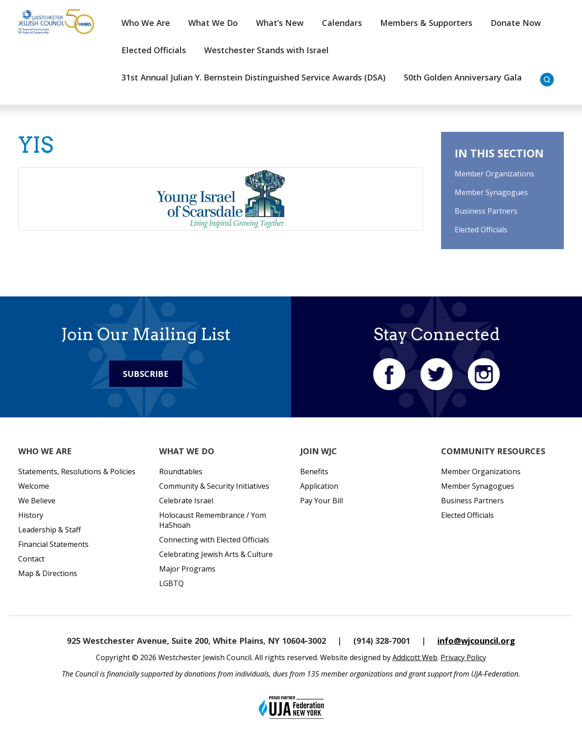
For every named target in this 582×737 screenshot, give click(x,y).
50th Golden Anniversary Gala (463, 77)
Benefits (314, 471)
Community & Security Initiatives (214, 486)
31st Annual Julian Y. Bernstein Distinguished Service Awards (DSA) (253, 77)
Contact (31, 559)
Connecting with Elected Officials (214, 540)
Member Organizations (494, 174)
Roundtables (180, 471)
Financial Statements (53, 544)
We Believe (36, 501)
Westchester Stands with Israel (266, 50)
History (30, 515)
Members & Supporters (426, 22)
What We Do (213, 22)
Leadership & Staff (49, 530)
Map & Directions (47, 573)
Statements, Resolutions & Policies (76, 471)
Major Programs (187, 569)
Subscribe (146, 373)
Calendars (342, 22)
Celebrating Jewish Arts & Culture (216, 554)
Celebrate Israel (186, 501)
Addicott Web (414, 657)
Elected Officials (153, 50)
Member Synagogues (491, 192)
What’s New (280, 22)
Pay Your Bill (321, 501)
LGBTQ (171, 583)
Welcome (33, 486)
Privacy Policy (463, 657)
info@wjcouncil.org (476, 640)
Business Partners (486, 211)
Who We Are (145, 22)
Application (319, 486)
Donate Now (516, 22)
